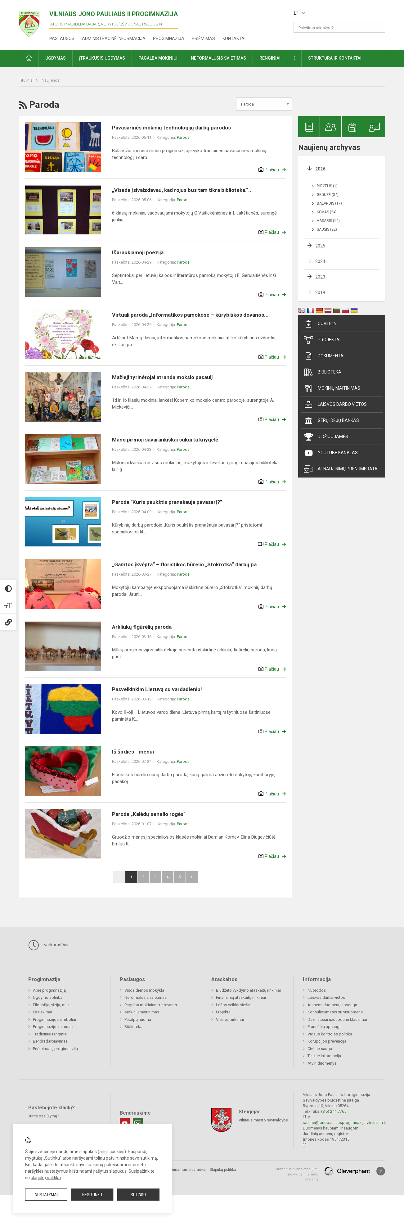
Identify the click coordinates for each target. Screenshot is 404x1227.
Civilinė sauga (319, 1048)
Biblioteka (322, 372)
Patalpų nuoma (137, 1019)
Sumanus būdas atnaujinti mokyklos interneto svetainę (297, 1174)
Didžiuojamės (326, 437)
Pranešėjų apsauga (324, 1026)
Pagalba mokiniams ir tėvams (150, 1005)
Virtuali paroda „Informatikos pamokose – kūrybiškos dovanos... (190, 315)
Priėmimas (203, 38)
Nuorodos (316, 990)
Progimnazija (168, 38)
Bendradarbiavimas (50, 1041)
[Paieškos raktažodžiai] (339, 27)
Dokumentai (324, 356)
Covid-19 (320, 324)
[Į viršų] (380, 1171)
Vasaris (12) (328, 221)
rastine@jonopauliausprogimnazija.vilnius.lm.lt (344, 1122)
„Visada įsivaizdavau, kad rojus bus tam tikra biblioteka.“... (182, 190)
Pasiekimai (42, 1012)
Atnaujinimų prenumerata (341, 469)
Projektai (322, 340)
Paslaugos (61, 38)
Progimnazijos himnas (53, 1026)
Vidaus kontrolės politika (329, 1034)
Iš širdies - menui (133, 752)
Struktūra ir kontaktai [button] (334, 58)
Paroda (183, 137)
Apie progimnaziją (49, 990)
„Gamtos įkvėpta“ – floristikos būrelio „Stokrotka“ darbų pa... (186, 564)
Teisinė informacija (324, 1055)
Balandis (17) (329, 203)
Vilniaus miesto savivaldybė (263, 1120)
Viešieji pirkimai (230, 1019)
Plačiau (272, 169)
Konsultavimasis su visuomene (335, 1012)
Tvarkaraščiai (48, 945)
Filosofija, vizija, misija (53, 1005)
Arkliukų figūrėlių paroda (142, 627)
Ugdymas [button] (55, 58)
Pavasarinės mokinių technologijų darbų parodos (171, 128)
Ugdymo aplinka (47, 997)
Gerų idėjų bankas (331, 420)
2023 (320, 276)
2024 (320, 261)
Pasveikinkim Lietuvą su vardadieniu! (157, 689)
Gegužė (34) (328, 194)
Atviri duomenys (321, 1063)
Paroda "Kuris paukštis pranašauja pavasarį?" (167, 502)
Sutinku (138, 1194)
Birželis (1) (327, 186)
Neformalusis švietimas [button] (218, 58)
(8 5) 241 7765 (333, 1111)
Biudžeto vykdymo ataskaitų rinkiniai (248, 990)
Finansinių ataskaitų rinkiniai (241, 997)
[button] (343, 13)
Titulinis (26, 80)
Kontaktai (233, 38)
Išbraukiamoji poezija (138, 252)
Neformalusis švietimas (145, 997)
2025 (320, 245)
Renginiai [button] (270, 58)
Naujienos (51, 80)
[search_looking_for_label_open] (378, 27)
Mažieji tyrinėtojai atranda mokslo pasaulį (162, 377)
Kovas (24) (327, 212)
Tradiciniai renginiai (50, 1034)
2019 (320, 292)
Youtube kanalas (331, 453)
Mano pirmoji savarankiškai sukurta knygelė (165, 440)
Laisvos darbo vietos (335, 404)
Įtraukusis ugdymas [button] (102, 58)
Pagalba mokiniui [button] (157, 58)
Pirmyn (192, 877)
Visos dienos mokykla (144, 990)
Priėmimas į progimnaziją (55, 1048)
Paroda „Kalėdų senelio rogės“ (149, 814)
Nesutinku (92, 1194)
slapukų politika (46, 1177)
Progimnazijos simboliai (54, 1019)
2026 (320, 168)
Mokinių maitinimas (332, 388)
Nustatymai (46, 1194)
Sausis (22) (327, 229)
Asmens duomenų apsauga (332, 1005)
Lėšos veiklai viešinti (234, 1005)
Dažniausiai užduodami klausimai (337, 1019)
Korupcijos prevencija (326, 1041)
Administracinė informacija (114, 38)
